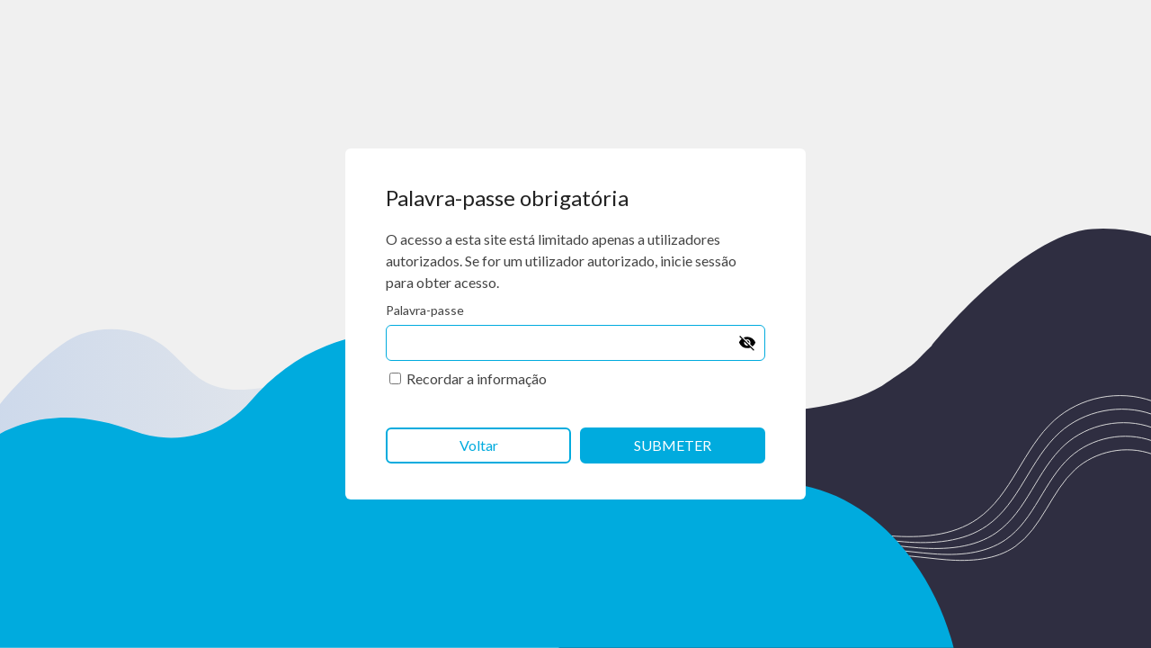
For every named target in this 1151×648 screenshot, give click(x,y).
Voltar (479, 445)
